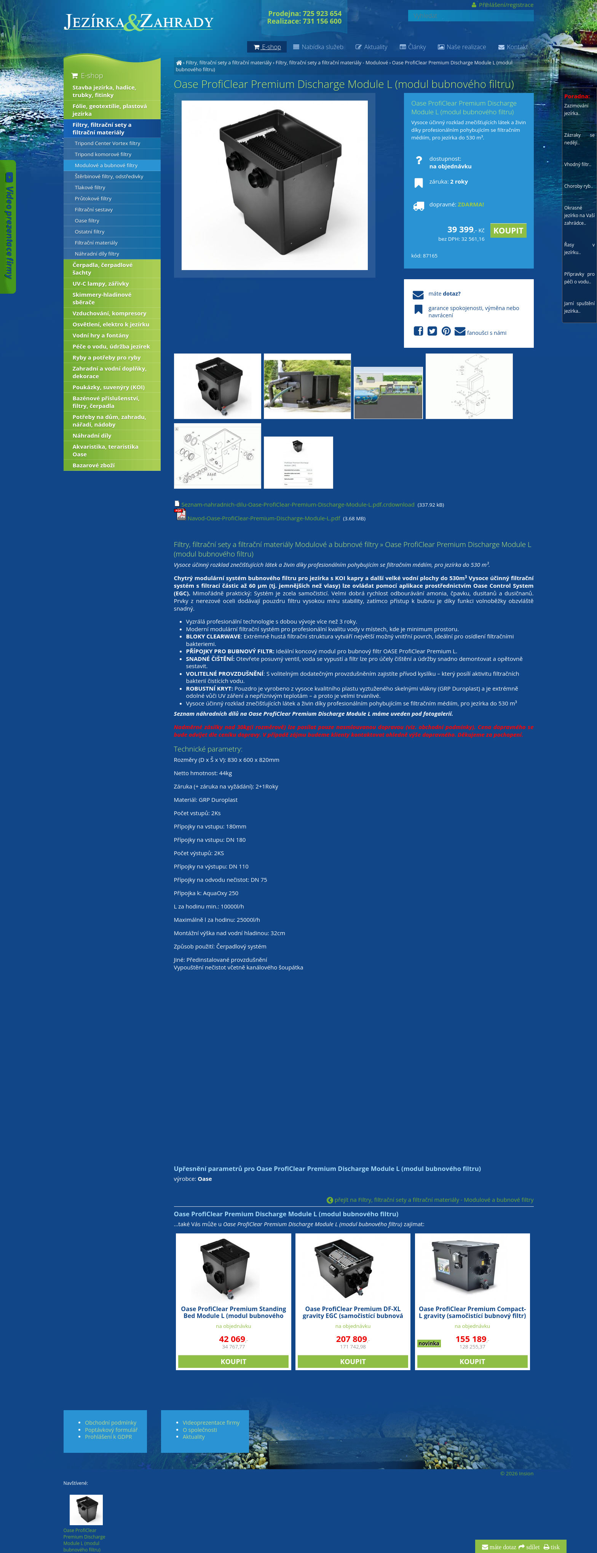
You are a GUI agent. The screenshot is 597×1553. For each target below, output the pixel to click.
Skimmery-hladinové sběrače (102, 298)
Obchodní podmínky (110, 1422)
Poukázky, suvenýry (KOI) (109, 387)
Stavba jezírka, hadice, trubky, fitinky (104, 91)
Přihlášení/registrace (502, 4)
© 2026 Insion (516, 1473)
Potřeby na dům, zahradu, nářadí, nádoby (110, 420)
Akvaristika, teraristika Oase (106, 450)
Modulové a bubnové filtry (106, 165)
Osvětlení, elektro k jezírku (111, 324)
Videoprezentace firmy (211, 1422)
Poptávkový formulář (111, 1429)
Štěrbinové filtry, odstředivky (109, 176)
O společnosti (200, 1429)
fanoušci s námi (458, 331)
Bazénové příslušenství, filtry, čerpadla (106, 401)
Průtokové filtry (93, 198)
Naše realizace (461, 47)
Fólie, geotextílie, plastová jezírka (110, 109)
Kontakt (513, 47)
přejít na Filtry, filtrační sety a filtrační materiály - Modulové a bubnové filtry (430, 1199)
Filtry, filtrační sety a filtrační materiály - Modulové (332, 62)
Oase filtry (87, 220)
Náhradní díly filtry (97, 253)
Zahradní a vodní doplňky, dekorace (110, 372)
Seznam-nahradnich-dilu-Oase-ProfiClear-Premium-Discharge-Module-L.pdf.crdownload (294, 504)
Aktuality (371, 47)
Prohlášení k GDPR (108, 1436)
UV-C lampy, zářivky (101, 283)
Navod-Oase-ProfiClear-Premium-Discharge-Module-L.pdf (257, 518)
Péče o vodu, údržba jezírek (111, 346)
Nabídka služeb (317, 47)
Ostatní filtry (90, 231)
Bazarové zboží (94, 465)
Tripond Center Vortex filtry (107, 143)
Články (412, 47)
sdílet (532, 1547)
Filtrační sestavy (94, 209)
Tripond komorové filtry (103, 154)
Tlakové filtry (90, 187)
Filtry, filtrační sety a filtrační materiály (228, 62)
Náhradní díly (92, 435)
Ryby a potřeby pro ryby (107, 357)
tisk (554, 1547)
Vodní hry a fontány (101, 335)
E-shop (86, 75)
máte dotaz (502, 1547)
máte (435, 293)
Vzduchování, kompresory (110, 313)
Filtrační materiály (96, 242)
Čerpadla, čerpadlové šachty (103, 268)
